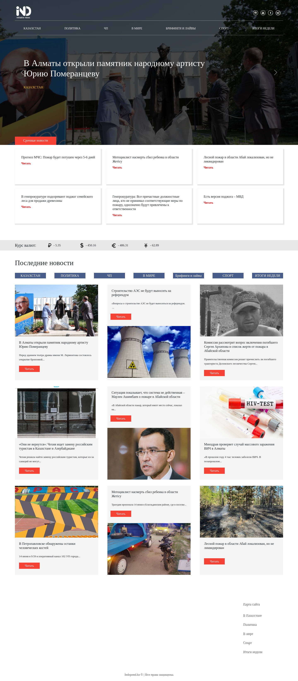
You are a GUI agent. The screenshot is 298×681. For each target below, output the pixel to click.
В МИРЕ (137, 28)
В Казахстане (252, 615)
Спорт (247, 642)
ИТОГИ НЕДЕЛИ (263, 28)
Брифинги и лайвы (181, 28)
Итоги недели (252, 651)
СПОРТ (224, 28)
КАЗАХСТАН (32, 28)
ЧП (106, 28)
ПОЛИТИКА (72, 28)
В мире (248, 633)
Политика (250, 624)
